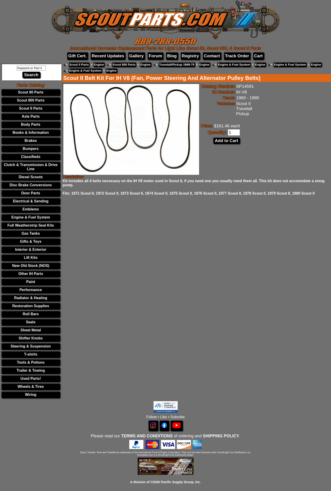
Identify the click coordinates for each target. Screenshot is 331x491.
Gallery (136, 55)
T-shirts (30, 354)
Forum (155, 55)
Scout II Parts (30, 108)
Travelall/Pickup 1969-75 (176, 64)
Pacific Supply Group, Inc (180, 482)
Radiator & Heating (30, 298)
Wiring (31, 395)
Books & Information (31, 132)
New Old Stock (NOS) (30, 266)
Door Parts (30, 193)
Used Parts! (30, 378)
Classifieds (30, 157)
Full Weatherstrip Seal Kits (30, 225)
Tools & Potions (31, 362)
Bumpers (31, 149)
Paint (30, 282)
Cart (258, 55)
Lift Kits (31, 258)
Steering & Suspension (31, 346)
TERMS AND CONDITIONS (147, 436)
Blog (172, 55)
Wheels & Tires (30, 387)
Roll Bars (31, 314)
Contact (212, 55)
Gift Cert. (77, 55)
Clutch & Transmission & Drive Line (31, 167)
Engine (99, 64)
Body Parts (30, 124)
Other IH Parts (30, 274)
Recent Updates (108, 55)
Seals (31, 322)
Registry (190, 55)
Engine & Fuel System (30, 217)
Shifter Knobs (31, 338)
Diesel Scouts (31, 177)
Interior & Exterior (30, 249)
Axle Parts (31, 116)
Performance (31, 290)
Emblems (31, 209)
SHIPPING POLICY (221, 436)
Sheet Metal (30, 330)
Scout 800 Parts (31, 100)
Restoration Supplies (30, 306)
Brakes (31, 141)
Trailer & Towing (31, 370)
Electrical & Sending (31, 201)
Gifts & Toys (30, 241)
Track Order (237, 55)
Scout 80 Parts (30, 92)
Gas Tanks (31, 233)
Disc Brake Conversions (31, 185)
